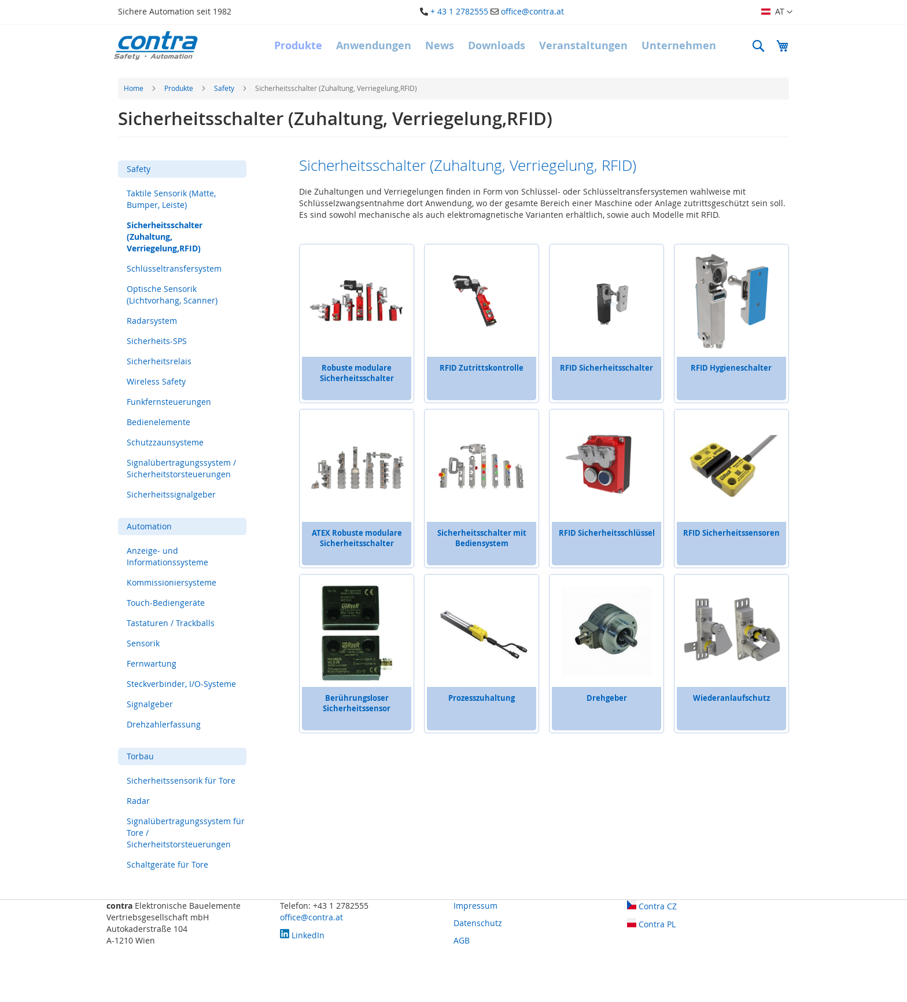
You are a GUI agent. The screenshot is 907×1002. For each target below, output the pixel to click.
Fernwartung (151, 663)
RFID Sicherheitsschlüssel (607, 533)
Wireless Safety (156, 381)
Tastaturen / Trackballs (171, 622)
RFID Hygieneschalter (731, 368)
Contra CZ (652, 906)
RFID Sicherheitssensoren (731, 533)
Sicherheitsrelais (159, 361)
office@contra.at (532, 11)
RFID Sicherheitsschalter (606, 368)
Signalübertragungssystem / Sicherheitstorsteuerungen (181, 468)
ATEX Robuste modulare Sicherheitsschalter (357, 538)
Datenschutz (478, 922)
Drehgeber (607, 698)
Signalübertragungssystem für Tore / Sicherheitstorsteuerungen (186, 833)
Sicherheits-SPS (157, 340)
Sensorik (143, 643)
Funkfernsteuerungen (169, 401)
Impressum (475, 905)
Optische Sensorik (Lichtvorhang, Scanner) (172, 294)
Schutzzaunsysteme (165, 442)
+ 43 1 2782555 (459, 11)
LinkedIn (302, 935)
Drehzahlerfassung (164, 724)
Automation (149, 526)
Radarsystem (152, 320)
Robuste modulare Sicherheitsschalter (357, 373)
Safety (225, 88)
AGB (462, 940)
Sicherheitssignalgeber (171, 494)
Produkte (179, 88)
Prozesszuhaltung (481, 698)
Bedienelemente (158, 421)
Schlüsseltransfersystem (174, 268)
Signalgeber (150, 704)
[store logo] (155, 45)
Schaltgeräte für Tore (167, 864)
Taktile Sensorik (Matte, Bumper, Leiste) (171, 199)
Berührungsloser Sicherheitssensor (356, 703)
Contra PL (651, 924)
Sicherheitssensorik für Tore (181, 780)
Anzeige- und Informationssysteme (167, 556)
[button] (776, 12)
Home (134, 88)
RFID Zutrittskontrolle (481, 368)
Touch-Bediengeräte (166, 602)
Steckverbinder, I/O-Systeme (181, 683)
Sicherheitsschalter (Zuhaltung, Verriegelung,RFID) (164, 237)
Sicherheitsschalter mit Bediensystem (481, 538)
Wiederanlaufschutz (731, 698)
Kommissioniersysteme (171, 582)
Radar (138, 800)
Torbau (140, 756)
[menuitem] (298, 45)
